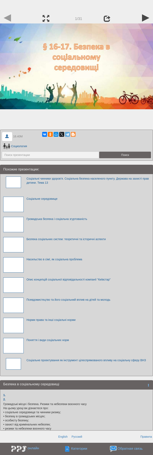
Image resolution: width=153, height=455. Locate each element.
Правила (146, 436)
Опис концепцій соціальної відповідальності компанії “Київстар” (68, 279)
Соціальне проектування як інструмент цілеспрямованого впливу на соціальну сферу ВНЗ (86, 360)
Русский (77, 436)
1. (4, 395)
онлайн (33, 448)
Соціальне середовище (41, 198)
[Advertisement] (76, 6)
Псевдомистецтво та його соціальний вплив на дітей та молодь (68, 299)
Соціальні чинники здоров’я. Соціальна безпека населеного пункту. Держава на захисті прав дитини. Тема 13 (87, 180)
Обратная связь (130, 449)
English (63, 436)
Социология (15, 146)
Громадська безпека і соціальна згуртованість (56, 219)
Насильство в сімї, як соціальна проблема (54, 259)
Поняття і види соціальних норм (47, 340)
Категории (79, 449)
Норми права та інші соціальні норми (51, 319)
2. (4, 399)
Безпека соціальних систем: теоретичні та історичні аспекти (66, 239)
